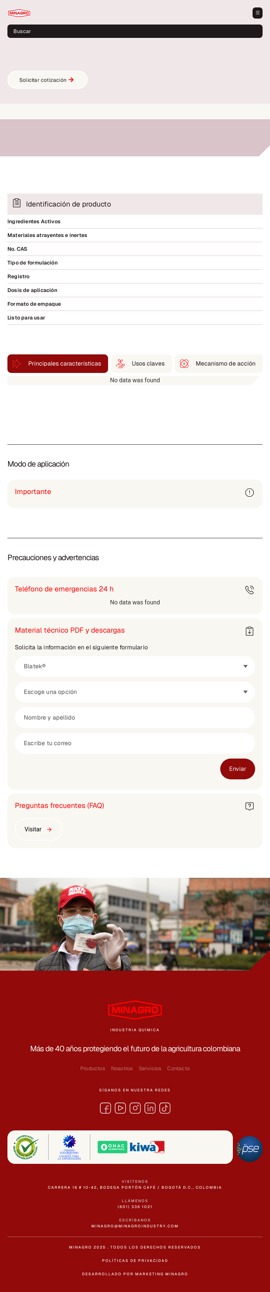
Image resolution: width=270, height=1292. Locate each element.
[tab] (57, 363)
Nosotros (122, 1068)
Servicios (150, 1068)
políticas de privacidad (135, 1260)
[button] (258, 13)
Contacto (178, 1068)
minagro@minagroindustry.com (135, 1226)
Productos (92, 1068)
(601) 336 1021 (135, 1206)
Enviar (237, 769)
